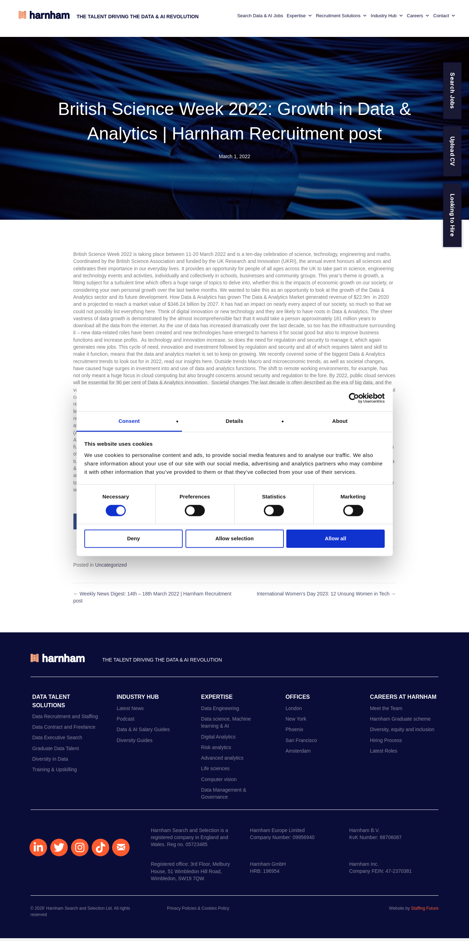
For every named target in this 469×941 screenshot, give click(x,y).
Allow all (335, 539)
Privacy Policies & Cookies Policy (198, 911)
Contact (442, 18)
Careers (415, 18)
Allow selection (234, 539)
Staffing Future (425, 911)
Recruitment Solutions (339, 18)
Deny (133, 539)
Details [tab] (234, 421)
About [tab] (340, 421)
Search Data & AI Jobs (258, 17)
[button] (38, 850)
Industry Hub (384, 18)
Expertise (297, 18)
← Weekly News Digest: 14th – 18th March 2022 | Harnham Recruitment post (152, 600)
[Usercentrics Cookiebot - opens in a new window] (354, 398)
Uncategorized (111, 568)
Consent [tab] (129, 421)
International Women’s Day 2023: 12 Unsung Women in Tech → (326, 596)
